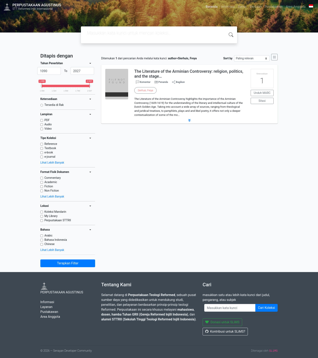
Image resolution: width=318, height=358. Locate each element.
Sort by (227, 58)
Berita (242, 7)
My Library (51, 216)
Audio (48, 124)
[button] (189, 120)
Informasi (228, 7)
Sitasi (262, 100)
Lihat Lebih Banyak (52, 162)
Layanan (46, 307)
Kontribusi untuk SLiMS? (225, 331)
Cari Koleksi (266, 308)
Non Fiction (51, 190)
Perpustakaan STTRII (57, 220)
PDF (47, 120)
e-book (48, 152)
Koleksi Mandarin (55, 211)
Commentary (52, 177)
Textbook (50, 148)
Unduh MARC (262, 92)
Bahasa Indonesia (55, 239)
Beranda (212, 7)
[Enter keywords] (230, 308)
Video (48, 128)
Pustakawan (274, 7)
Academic (50, 182)
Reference (50, 143)
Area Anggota (296, 7)
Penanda (163, 82)
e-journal (49, 156)
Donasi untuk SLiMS (222, 322)
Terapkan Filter (67, 263)
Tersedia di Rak (54, 104)
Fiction (48, 186)
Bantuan (256, 7)
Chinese (49, 244)
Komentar (143, 82)
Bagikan (178, 82)
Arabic (48, 235)
